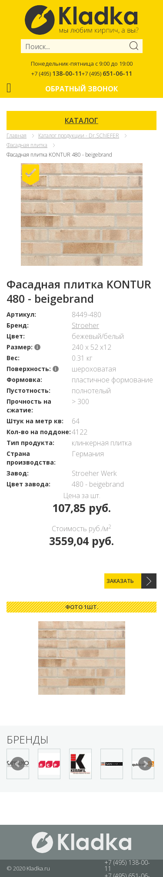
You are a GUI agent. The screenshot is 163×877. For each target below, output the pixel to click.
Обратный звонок (81, 89)
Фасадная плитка (27, 145)
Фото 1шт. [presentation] (81, 607)
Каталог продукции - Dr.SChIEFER (78, 135)
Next (145, 764)
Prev (18, 764)
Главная (17, 135)
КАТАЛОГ (81, 120)
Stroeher (85, 325)
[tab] (81, 607)
